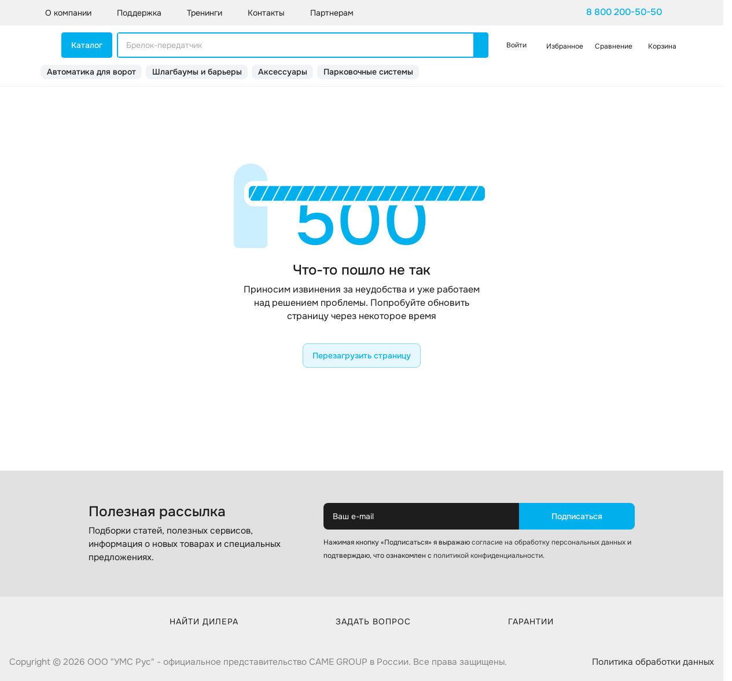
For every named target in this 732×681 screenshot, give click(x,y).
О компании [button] (68, 13)
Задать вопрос (373, 621)
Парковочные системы (368, 71)
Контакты (266, 13)
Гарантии (531, 621)
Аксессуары (282, 71)
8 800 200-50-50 (624, 12)
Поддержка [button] (139, 13)
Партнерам (332, 13)
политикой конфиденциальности (488, 555)
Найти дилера (204, 621)
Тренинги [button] (204, 13)
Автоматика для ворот (91, 71)
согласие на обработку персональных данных (549, 542)
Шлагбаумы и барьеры (197, 71)
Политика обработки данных (653, 662)
